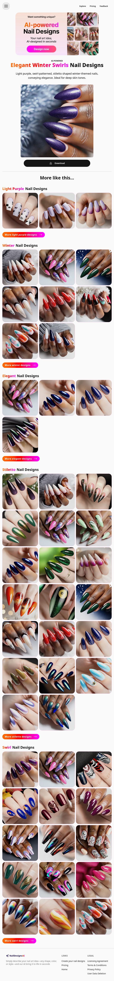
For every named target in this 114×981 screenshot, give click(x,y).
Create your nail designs (73, 961)
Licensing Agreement (97, 961)
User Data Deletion (96, 973)
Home (64, 969)
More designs (23, 235)
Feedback (104, 6)
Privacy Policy (93, 969)
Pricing (93, 6)
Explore (82, 6)
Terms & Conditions (97, 965)
